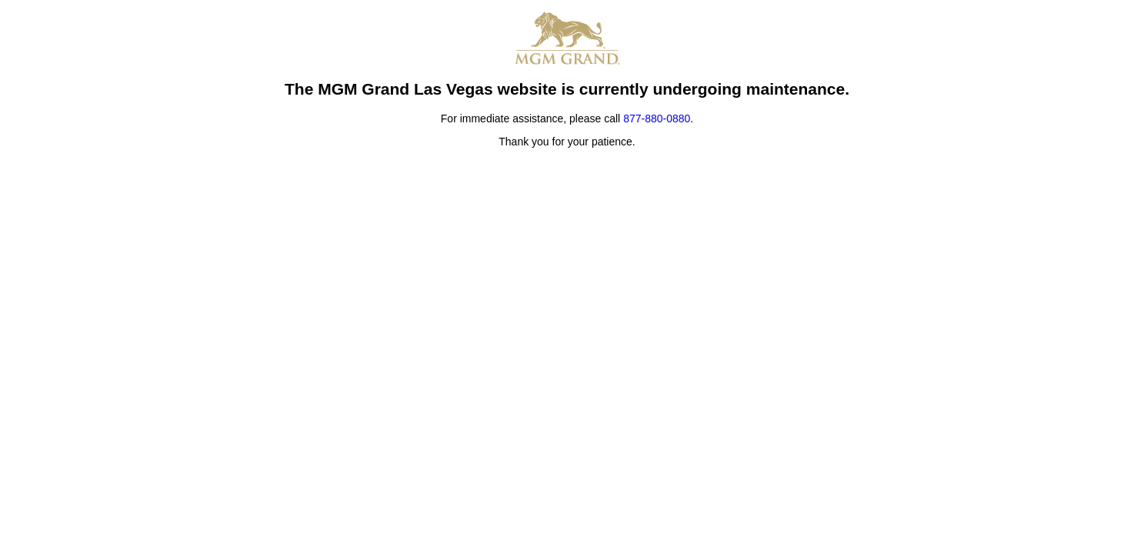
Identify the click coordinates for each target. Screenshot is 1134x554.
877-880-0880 (656, 118)
